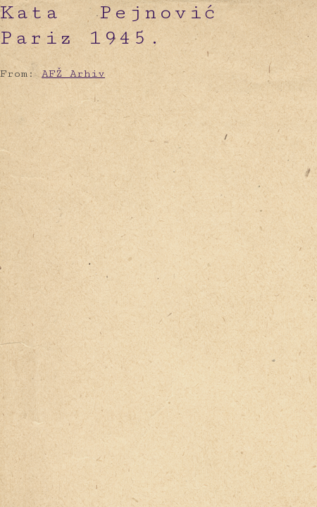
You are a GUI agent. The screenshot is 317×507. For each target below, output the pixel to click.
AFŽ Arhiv (73, 74)
